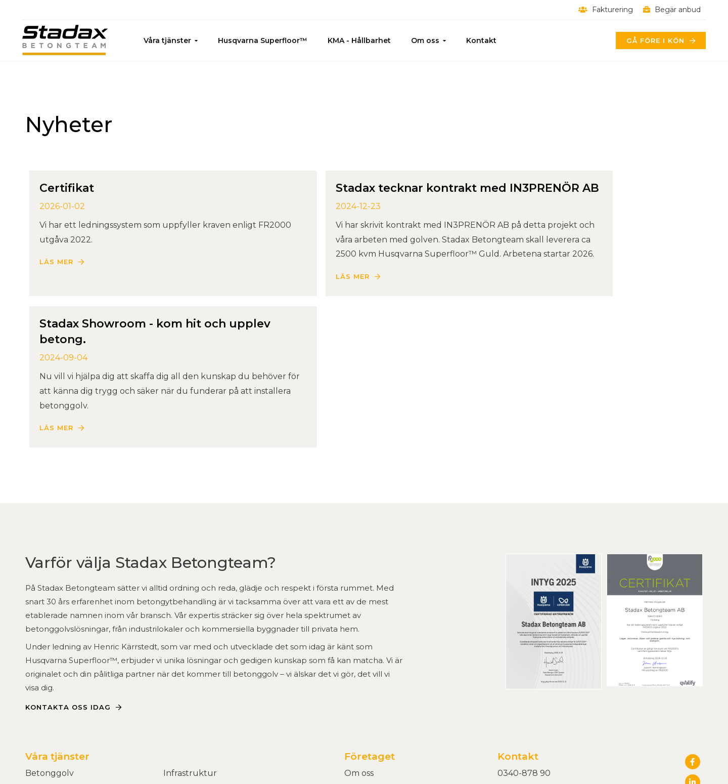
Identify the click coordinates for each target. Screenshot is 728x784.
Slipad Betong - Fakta (69, 695)
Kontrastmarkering (201, 695)
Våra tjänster (170, 40)
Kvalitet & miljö (373, 681)
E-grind (178, 681)
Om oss (428, 40)
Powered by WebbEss (655, 766)
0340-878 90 (524, 666)
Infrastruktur (190, 666)
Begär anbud (669, 9)
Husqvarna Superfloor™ (265, 40)
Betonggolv (49, 666)
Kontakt (484, 40)
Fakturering (602, 9)
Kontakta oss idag (68, 600)
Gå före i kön (652, 40)
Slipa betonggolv (60, 681)
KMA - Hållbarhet (362, 40)
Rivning (40, 710)
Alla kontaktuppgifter (541, 695)
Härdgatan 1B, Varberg (543, 681)
